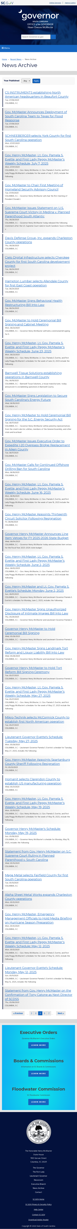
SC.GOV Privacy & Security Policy (38, 1204)
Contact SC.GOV (38, 1214)
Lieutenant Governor (38, 1176)
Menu (6, 48)
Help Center (38, 1209)
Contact (38, 1192)
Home (4, 59)
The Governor (38, 1168)
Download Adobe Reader (38, 1220)
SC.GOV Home (38, 1199)
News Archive (38, 1188)
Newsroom (38, 1180)
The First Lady (38, 1172)
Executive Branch (38, 1184)
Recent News (15, 59)
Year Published (11, 80)
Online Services (55, 3)
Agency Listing (70, 3)
